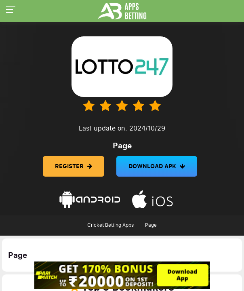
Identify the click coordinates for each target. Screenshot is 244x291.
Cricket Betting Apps (110, 225)
